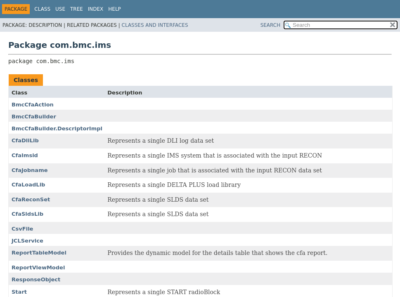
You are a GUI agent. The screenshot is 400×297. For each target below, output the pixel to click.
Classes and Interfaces (155, 25)
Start (19, 292)
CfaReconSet (31, 199)
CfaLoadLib (28, 185)
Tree (76, 9)
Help (114, 9)
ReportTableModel (39, 253)
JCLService (27, 241)
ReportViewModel (38, 267)
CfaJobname (30, 170)
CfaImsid (25, 155)
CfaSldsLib (27, 214)
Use (60, 9)
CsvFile (22, 229)
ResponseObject (36, 279)
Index (96, 9)
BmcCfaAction (33, 104)
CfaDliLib (25, 140)
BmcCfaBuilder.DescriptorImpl (57, 128)
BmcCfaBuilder (34, 116)
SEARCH (270, 25)
